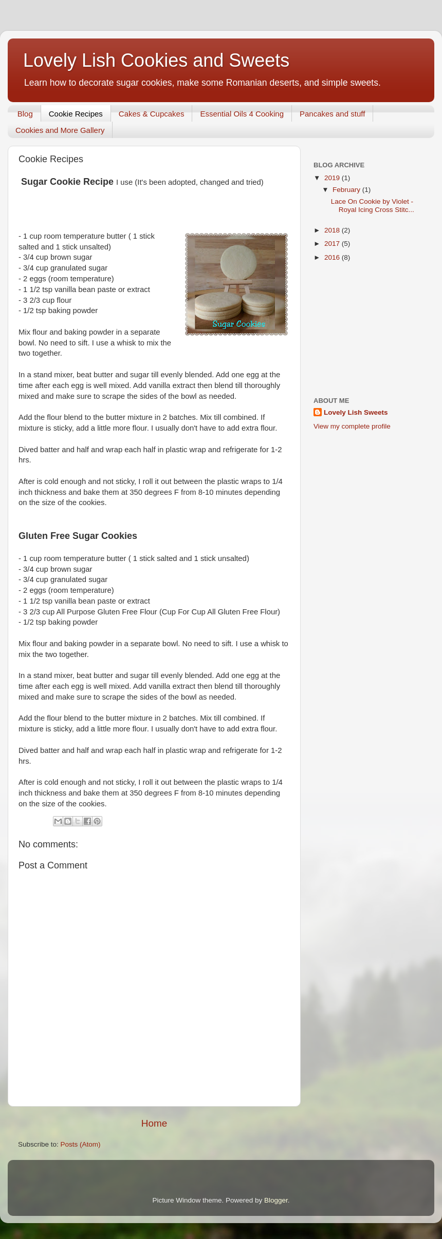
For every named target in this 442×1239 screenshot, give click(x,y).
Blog (25, 113)
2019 (333, 178)
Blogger (276, 1200)
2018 (333, 230)
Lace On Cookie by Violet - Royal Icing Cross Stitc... (372, 206)
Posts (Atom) (81, 1144)
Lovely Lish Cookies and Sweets (156, 60)
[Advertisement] (369, 330)
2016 (333, 257)
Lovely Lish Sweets (356, 412)
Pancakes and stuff (332, 113)
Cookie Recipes (76, 113)
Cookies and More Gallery (59, 130)
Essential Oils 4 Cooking (242, 113)
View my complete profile (352, 426)
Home (154, 1123)
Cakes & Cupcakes (152, 113)
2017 (333, 243)
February (347, 189)
